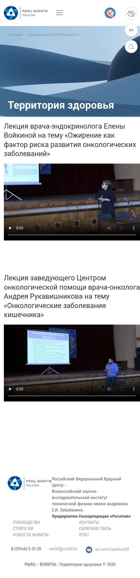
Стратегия (23, 528)
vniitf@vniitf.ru (63, 548)
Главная (15, 33)
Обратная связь (95, 528)
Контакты (89, 522)
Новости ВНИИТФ (30, 534)
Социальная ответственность (52, 33)
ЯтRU (84, 534)
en (131, 29)
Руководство (26, 522)
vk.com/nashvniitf (107, 549)
